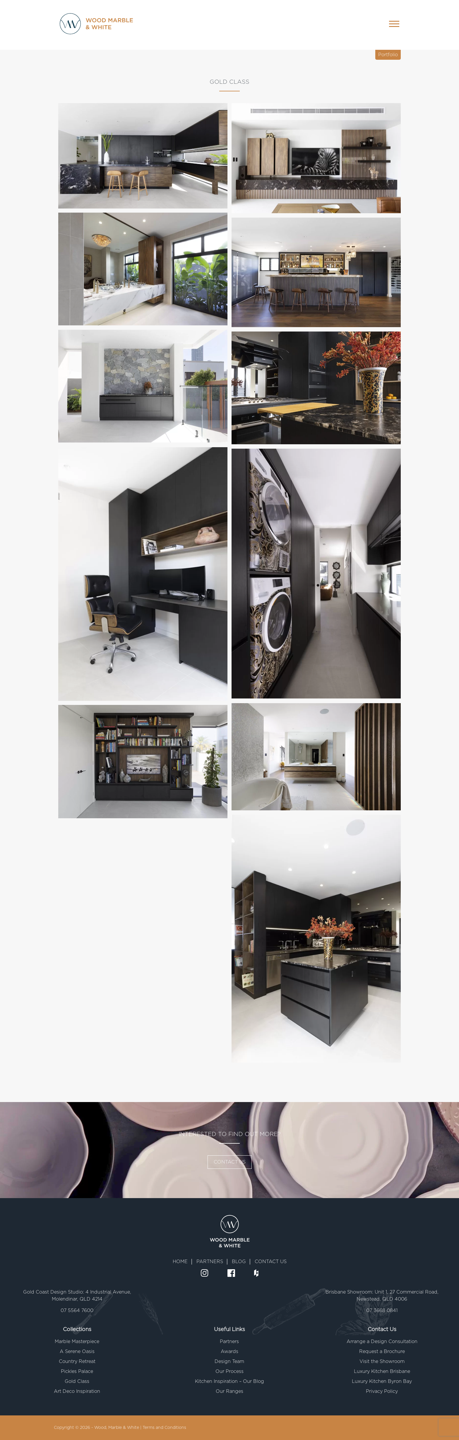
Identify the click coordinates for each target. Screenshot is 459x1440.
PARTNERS (209, 1261)
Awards (229, 1351)
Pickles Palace (77, 1371)
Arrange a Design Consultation (382, 1341)
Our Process (229, 1371)
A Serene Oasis (77, 1351)
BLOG (239, 1261)
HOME (180, 1261)
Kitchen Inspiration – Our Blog (229, 1381)
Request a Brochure (382, 1351)
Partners (229, 1341)
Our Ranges (229, 1391)
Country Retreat (77, 1361)
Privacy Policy (382, 1391)
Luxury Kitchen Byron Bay (382, 1381)
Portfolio (388, 54)
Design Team (229, 1361)
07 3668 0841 (382, 1310)
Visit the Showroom (382, 1361)
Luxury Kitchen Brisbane (382, 1371)
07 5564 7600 (77, 1310)
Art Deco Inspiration (77, 1391)
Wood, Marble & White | (118, 1428)
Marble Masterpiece (77, 1341)
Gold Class (77, 1381)
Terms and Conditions (164, 1428)
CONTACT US (230, 1162)
